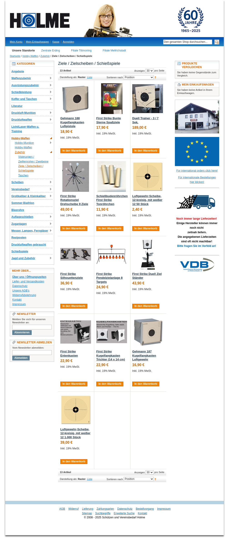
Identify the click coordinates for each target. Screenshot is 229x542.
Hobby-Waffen (30, 56)
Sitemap (87, 513)
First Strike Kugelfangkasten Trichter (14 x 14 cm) (110, 355)
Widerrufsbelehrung (24, 295)
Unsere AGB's (20, 290)
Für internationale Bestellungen (197, 177)
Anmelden (68, 41)
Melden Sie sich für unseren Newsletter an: (29, 321)
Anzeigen (139, 70)
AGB (62, 508)
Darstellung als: (68, 77)
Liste (89, 77)
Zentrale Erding (50, 50)
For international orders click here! (197, 170)
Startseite (15, 56)
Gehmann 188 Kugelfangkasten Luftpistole (72, 122)
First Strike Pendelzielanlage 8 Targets (109, 278)
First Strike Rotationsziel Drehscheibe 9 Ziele (74, 200)
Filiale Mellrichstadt (114, 50)
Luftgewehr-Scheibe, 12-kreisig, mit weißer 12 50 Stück (147, 200)
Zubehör (45, 56)
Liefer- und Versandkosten (28, 281)
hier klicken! (197, 182)
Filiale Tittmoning (81, 50)
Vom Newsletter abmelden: (28, 347)
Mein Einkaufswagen (37, 41)
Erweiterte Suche (124, 513)
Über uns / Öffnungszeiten (29, 277)
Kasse (55, 41)
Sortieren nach (115, 77)
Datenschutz (20, 286)
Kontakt (17, 299)
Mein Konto (16, 41)
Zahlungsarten (105, 508)
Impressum (19, 304)
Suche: (160, 42)
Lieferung (87, 508)
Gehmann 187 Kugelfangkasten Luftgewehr (144, 355)
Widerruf (73, 508)
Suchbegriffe (102, 513)
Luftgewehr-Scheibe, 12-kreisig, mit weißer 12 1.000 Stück (75, 433)
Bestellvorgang (145, 508)
